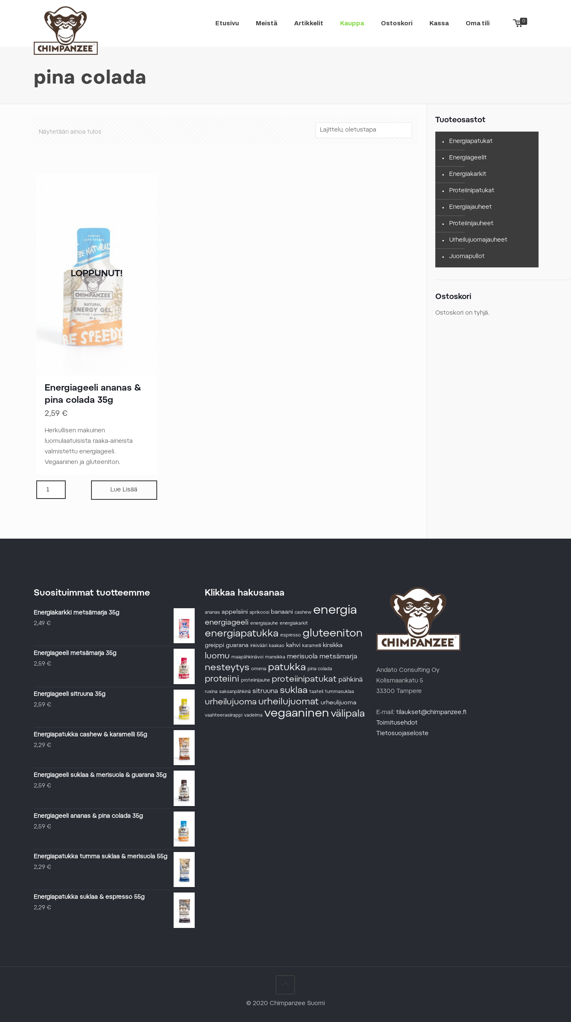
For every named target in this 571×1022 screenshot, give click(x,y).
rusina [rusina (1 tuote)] (211, 692)
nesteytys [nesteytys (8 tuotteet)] (227, 668)
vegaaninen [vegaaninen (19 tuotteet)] (296, 714)
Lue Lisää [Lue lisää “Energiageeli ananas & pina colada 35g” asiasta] (123, 490)
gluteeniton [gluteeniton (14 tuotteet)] (332, 633)
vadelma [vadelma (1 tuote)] (253, 715)
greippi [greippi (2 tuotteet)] (214, 646)
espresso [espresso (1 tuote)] (290, 635)
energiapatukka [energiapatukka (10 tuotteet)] (242, 634)
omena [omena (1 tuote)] (258, 669)
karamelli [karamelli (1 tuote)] (311, 646)
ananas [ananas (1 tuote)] (212, 612)
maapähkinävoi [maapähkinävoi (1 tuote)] (247, 657)
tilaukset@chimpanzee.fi (431, 713)
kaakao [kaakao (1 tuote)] (276, 646)
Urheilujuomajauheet (478, 240)
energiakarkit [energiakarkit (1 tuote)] (294, 623)
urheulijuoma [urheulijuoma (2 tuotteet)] (339, 703)
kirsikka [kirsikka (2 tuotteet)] (333, 646)
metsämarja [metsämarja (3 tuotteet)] (338, 656)
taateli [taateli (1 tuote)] (316, 692)
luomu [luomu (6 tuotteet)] (217, 656)
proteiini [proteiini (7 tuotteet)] (222, 679)
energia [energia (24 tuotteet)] (335, 610)
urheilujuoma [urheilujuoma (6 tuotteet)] (231, 702)
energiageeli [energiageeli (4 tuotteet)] (227, 623)
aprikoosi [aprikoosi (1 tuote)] (259, 612)
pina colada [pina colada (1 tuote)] (320, 669)
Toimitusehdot (397, 723)
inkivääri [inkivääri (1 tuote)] (258, 646)
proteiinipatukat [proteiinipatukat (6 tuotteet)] (304, 679)
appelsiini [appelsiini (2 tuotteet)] (235, 612)
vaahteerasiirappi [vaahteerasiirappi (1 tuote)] (223, 715)
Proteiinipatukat (471, 191)
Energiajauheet (470, 207)
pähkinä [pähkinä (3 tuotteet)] (350, 680)
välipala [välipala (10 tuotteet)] (348, 714)
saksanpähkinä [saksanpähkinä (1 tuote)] (235, 692)
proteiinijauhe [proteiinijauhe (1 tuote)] (255, 680)
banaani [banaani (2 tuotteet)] (282, 612)
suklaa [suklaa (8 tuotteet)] (294, 691)
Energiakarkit (467, 175)
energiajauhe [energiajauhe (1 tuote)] (264, 623)
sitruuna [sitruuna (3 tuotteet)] (265, 691)
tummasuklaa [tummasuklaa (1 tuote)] (339, 692)
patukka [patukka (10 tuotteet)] (287, 668)
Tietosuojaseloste (402, 734)
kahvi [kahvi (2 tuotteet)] (293, 646)
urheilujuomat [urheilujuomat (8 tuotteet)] (288, 702)
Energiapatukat (471, 142)
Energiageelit (468, 158)
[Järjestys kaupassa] (363, 130)
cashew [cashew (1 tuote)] (303, 612)
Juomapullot (467, 257)
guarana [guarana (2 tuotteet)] (237, 646)
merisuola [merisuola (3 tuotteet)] (302, 656)
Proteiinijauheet (471, 224)
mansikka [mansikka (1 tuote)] (275, 657)
